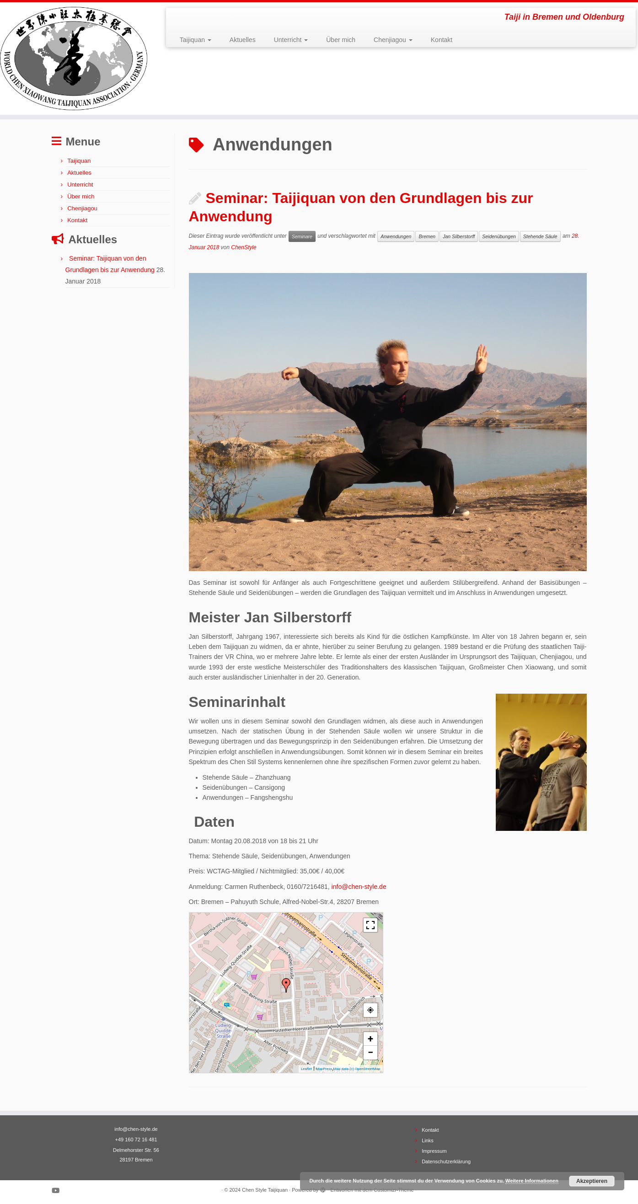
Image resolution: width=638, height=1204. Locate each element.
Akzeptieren (591, 1181)
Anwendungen (396, 236)
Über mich (340, 39)
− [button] (370, 1052)
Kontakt (441, 39)
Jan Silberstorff (459, 236)
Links (428, 1140)
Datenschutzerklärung (446, 1161)
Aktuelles (243, 39)
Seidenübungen (499, 236)
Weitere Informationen (531, 1180)
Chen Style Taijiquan (265, 1190)
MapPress (324, 1069)
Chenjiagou (393, 39)
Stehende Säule (540, 236)
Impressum (434, 1151)
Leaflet (306, 1069)
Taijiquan (195, 39)
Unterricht (291, 39)
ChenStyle (243, 247)
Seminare (302, 236)
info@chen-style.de (359, 886)
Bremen (426, 236)
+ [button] (370, 1038)
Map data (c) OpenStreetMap (357, 1069)
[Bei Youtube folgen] (58, 1190)
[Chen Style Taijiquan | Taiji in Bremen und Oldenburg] (73, 58)
